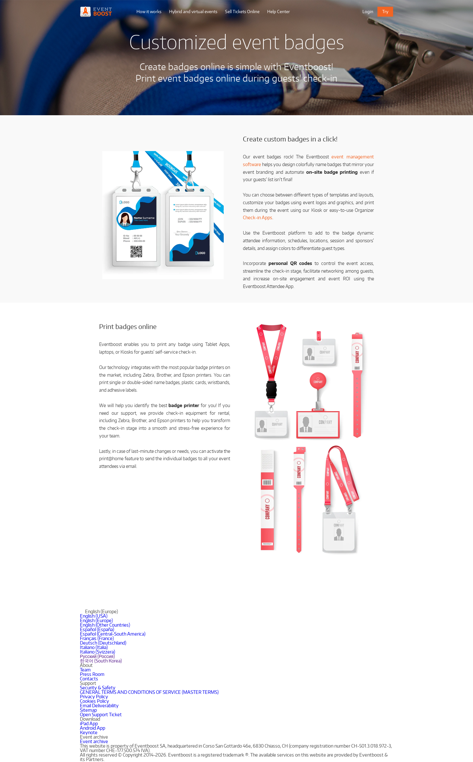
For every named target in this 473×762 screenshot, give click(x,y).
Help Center (278, 11)
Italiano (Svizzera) (97, 651)
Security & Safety (97, 687)
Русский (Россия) (97, 656)
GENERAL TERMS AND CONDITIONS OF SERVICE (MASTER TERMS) (149, 692)
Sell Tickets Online (242, 11)
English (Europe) (96, 620)
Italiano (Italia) (94, 647)
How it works (148, 11)
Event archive (94, 741)
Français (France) (97, 638)
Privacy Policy (94, 696)
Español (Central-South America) (112, 634)
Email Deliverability (99, 705)
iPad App (89, 723)
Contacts (89, 678)
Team (85, 669)
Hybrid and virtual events (193, 11)
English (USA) (93, 616)
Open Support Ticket (101, 714)
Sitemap (88, 710)
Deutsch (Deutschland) (103, 643)
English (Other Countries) (105, 625)
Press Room (92, 674)
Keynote (88, 732)
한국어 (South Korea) (101, 660)
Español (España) (97, 629)
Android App (92, 728)
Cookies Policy (94, 701)
